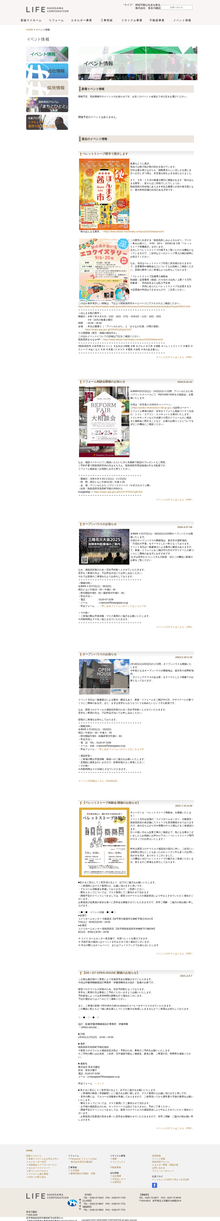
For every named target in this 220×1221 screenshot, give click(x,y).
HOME (30, 29)
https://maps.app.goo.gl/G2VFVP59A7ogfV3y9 (118, 492)
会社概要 (116, 1176)
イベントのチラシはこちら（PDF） (175, 357)
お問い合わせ (158, 1168)
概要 (114, 1159)
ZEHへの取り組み (37, 1177)
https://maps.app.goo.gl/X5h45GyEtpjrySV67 (108, 329)
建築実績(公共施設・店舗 (82, 1173)
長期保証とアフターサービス (43, 1165)
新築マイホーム (33, 1155)
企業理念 (116, 1182)
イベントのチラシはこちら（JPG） (175, 627)
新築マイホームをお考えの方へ (44, 1159)
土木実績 (74, 1170)
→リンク (99, 1083)
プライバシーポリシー (163, 1171)
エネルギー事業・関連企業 (165, 1165)
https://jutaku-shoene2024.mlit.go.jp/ (151, 407)
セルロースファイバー (39, 1168)
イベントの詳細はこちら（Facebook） (98, 780)
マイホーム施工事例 (38, 1174)
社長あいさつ (119, 1179)
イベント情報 (158, 1159)
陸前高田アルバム (160, 1162)
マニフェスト (119, 1162)
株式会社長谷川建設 (51, 9)
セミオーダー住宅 (37, 1162)
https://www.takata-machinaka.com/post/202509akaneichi (134, 231)
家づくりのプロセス (38, 1171)
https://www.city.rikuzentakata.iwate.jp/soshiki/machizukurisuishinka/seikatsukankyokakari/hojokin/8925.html (134, 306)
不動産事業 (115, 1167)
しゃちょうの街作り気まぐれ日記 (170, 1179)
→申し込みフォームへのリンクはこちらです (122, 606)
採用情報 (156, 1155)
